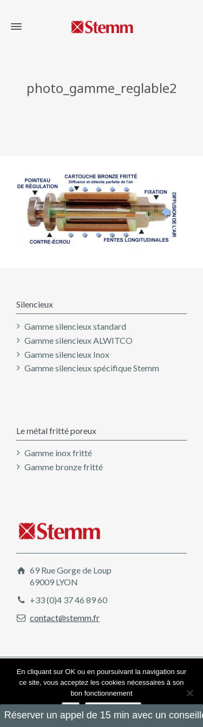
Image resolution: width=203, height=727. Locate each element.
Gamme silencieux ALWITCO (78, 340)
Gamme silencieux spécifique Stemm (91, 368)
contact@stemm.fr (65, 617)
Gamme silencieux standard (75, 326)
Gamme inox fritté (58, 453)
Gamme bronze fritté (63, 467)
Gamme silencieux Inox (66, 354)
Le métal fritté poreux (56, 430)
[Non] (189, 693)
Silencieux (34, 304)
